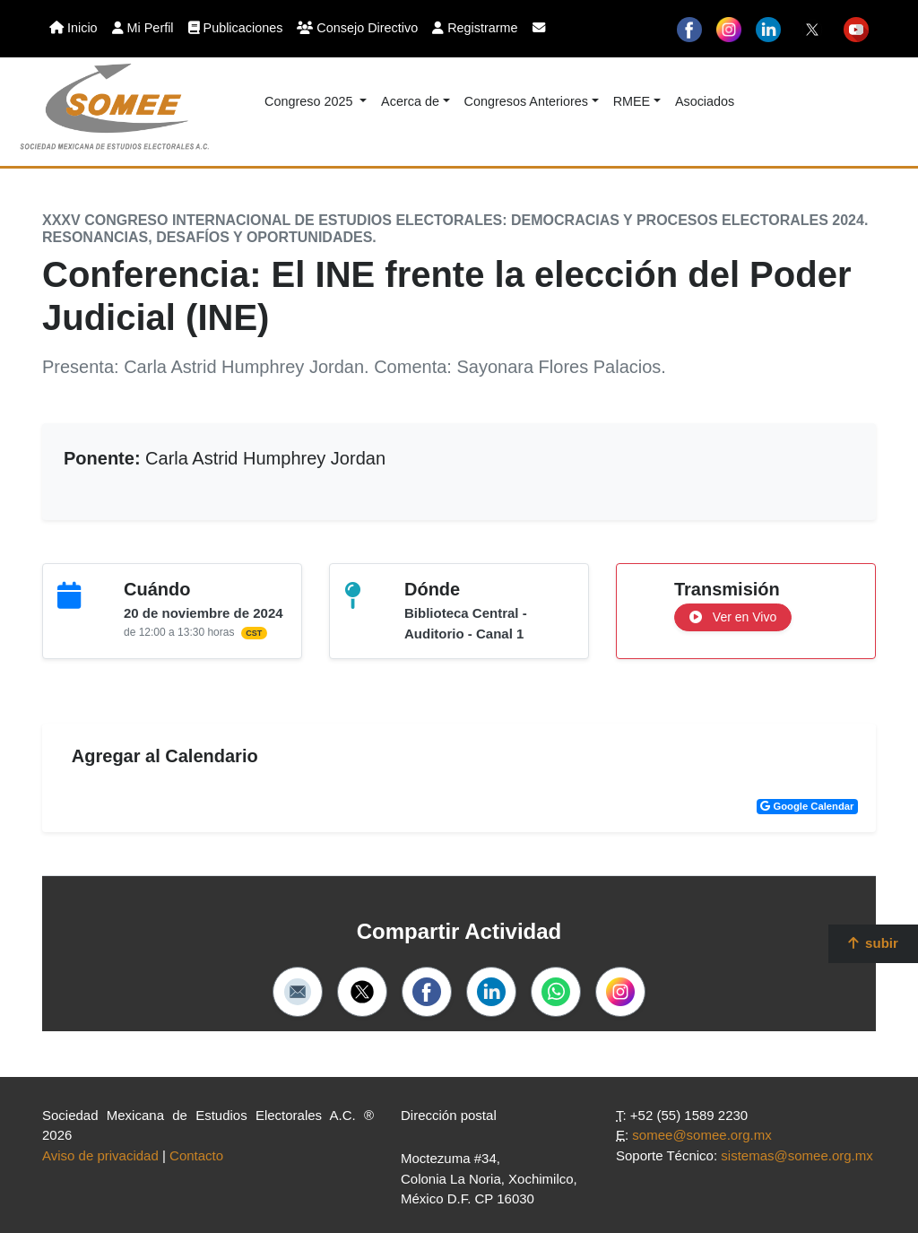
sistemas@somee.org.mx (796, 1155)
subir (873, 943)
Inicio (73, 28)
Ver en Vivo (732, 617)
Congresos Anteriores (526, 101)
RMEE (632, 101)
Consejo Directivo (357, 28)
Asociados (704, 101)
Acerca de (410, 101)
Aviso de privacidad (100, 1155)
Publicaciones (235, 28)
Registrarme (474, 28)
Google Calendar (806, 806)
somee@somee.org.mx (701, 1134)
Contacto (196, 1155)
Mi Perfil (143, 28)
